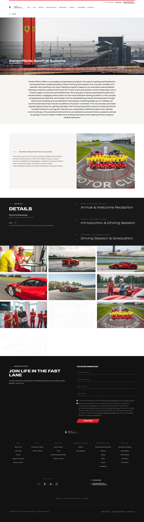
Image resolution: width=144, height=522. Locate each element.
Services (103, 450)
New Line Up (18, 447)
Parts (58, 450)
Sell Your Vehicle (37, 450)
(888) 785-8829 (118, 2)
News (103, 458)
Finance (18, 454)
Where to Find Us (18, 462)
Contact (103, 462)
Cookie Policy (130, 511)
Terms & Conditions (118, 511)
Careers (85, 498)
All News (80, 447)
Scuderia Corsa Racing (124, 447)
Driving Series (125, 450)
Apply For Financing (18, 458)
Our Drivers (125, 458)
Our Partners (125, 462)
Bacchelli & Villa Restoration (103, 447)
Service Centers (58, 447)
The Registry (82, 7)
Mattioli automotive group (72, 498)
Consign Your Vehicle (37, 447)
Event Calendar (80, 450)
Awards (103, 454)
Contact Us (90, 7)
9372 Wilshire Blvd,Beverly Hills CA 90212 (129, 2)
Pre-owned (18, 450)
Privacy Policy (106, 511)
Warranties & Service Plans (58, 454)
